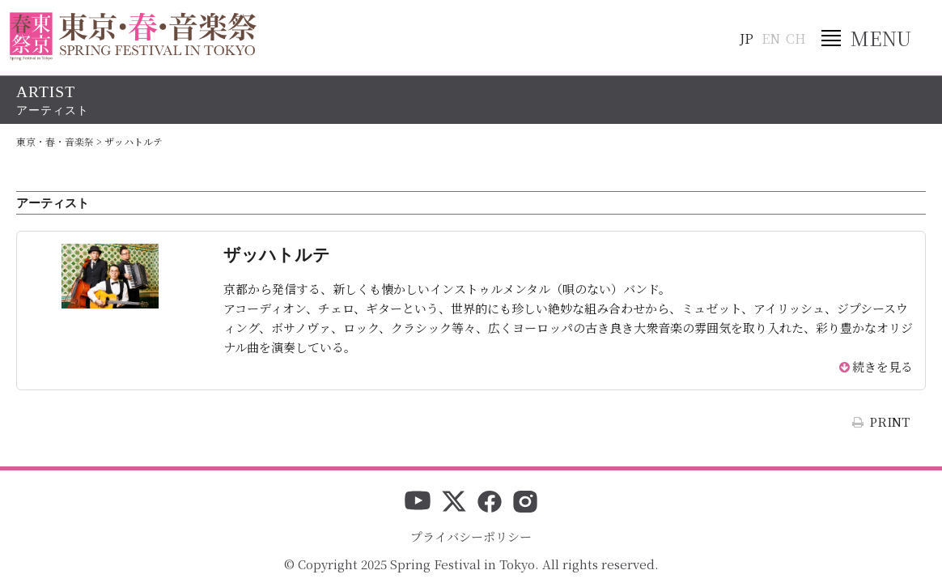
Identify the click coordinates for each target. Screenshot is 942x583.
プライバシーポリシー (471, 536)
